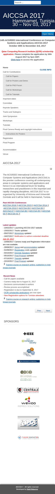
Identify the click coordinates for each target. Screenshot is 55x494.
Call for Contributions (12, 72)
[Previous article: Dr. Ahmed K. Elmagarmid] (39, 311)
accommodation (30, 247)
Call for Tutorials (12, 94)
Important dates (9, 99)
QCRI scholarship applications (16, 293)
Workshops (7, 121)
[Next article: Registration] (48, 311)
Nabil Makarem (32, 489)
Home (5, 67)
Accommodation (9, 150)
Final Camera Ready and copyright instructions (22, 129)
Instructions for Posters (15, 134)
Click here (15, 60)
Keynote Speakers (10, 108)
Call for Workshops (14, 90)
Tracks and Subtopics (12, 112)
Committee (7, 103)
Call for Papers (12, 76)
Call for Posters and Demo (17, 81)
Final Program (9, 142)
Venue (5, 154)
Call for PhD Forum (14, 85)
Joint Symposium (10, 116)
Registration (8, 138)
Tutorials (6, 125)
